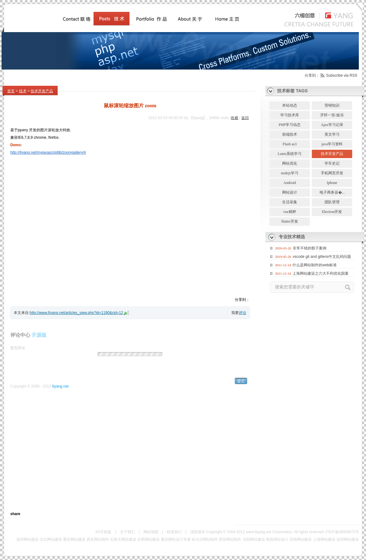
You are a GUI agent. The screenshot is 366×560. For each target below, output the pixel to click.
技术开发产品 (42, 91)
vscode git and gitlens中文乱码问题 (322, 256)
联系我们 (174, 532)
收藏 (234, 118)
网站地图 (150, 532)
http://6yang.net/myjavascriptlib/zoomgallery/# (48, 152)
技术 (22, 91)
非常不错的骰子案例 (309, 248)
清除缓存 (197, 532)
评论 (242, 313)
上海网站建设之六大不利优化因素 (320, 273)
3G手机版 (103, 532)
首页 (11, 91)
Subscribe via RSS (341, 75)
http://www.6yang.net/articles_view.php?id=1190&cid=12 (76, 313)
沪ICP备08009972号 (342, 532)
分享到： (312, 75)
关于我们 (127, 532)
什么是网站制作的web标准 (314, 265)
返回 (245, 118)
